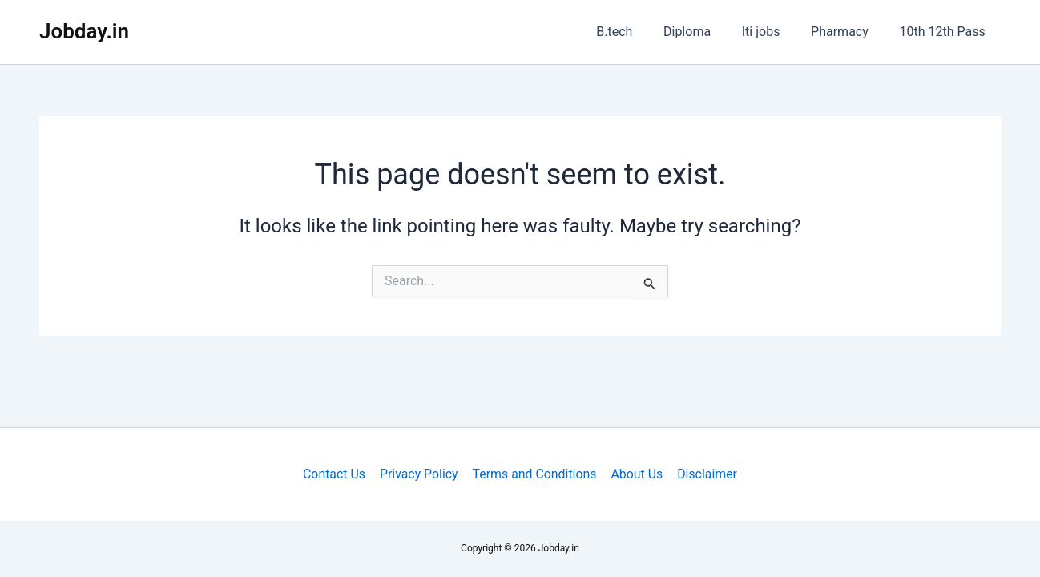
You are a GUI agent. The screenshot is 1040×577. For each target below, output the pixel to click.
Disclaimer (705, 474)
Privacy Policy (420, 474)
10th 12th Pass (945, 31)
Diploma (705, 31)
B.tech (638, 31)
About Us (636, 474)
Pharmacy (848, 31)
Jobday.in (84, 31)
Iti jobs (774, 31)
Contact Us (336, 474)
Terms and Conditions (534, 474)
